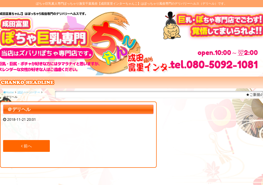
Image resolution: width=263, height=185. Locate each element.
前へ (26, 146)
